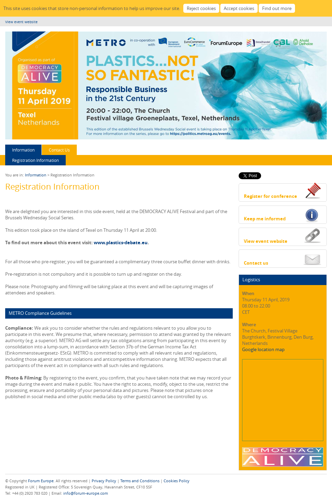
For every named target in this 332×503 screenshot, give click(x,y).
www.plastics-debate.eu (121, 242)
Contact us (256, 263)
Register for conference (270, 196)
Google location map (263, 349)
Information (23, 150)
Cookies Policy (177, 480)
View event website (21, 22)
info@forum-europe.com (85, 493)
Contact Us (59, 150)
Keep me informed (265, 219)
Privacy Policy (104, 480)
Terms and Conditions (139, 480)
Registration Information (35, 160)
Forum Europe (41, 480)
